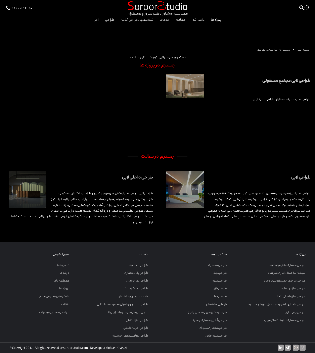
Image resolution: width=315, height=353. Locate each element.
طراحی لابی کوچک (267, 50)
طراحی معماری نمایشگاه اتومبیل (285, 320)
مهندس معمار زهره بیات (54, 312)
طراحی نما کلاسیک (136, 289)
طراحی (109, 20)
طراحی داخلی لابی (137, 177)
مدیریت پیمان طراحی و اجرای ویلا (128, 312)
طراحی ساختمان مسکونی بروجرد (285, 281)
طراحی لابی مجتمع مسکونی (286, 81)
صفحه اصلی (302, 50)
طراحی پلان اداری (295, 312)
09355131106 (19, 8)
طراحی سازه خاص (216, 336)
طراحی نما (220, 297)
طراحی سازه (219, 281)
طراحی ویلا (220, 273)
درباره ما (64, 273)
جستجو (287, 50)
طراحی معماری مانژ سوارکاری (287, 265)
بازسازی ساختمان (216, 304)
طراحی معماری (217, 265)
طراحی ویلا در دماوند (293, 289)
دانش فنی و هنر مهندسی (54, 297)
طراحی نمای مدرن (137, 281)
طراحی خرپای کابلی (135, 328)
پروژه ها (216, 20)
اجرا (96, 20)
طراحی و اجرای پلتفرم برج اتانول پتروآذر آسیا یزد (277, 304)
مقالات (180, 20)
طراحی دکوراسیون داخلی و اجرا (207, 312)
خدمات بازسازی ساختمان (133, 297)
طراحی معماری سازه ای (213, 328)
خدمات (165, 20)
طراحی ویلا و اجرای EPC (291, 297)
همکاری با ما (61, 281)
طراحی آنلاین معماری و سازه (210, 320)
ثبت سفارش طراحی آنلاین (137, 20)
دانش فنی (198, 20)
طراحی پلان (220, 289)
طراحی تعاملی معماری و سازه (130, 336)
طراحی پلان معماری (136, 273)
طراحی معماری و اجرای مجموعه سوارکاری (122, 304)
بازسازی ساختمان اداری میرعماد (287, 273)
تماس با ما (63, 265)
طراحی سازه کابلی (137, 320)
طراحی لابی (300, 177)
